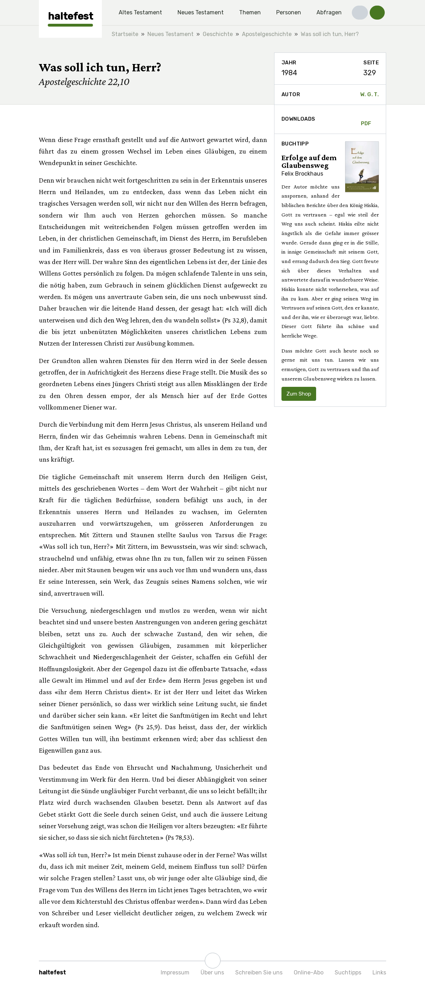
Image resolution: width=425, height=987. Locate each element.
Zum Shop (298, 394)
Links (379, 972)
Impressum (175, 972)
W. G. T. (369, 94)
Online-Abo (308, 972)
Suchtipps (348, 972)
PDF (366, 119)
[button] (360, 13)
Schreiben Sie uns (259, 972)
